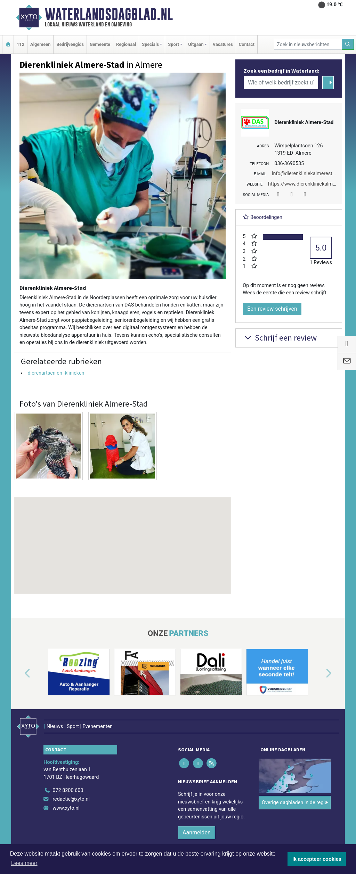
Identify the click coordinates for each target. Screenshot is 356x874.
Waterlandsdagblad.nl (109, 14)
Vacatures (223, 44)
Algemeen (40, 44)
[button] (122, 539)
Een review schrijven (272, 308)
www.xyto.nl (65, 808)
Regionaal (126, 44)
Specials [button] (150, 44)
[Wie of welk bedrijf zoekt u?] (281, 82)
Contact (246, 44)
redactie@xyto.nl (71, 799)
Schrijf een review (280, 337)
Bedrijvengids (70, 44)
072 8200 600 (67, 790)
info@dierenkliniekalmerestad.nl (307, 174)
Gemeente (100, 44)
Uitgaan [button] (195, 44)
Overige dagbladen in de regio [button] (294, 803)
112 (20, 44)
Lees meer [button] (24, 863)
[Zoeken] (348, 44)
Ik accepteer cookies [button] (316, 859)
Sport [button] (173, 44)
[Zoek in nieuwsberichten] (308, 44)
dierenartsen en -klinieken (55, 373)
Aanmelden (197, 832)
